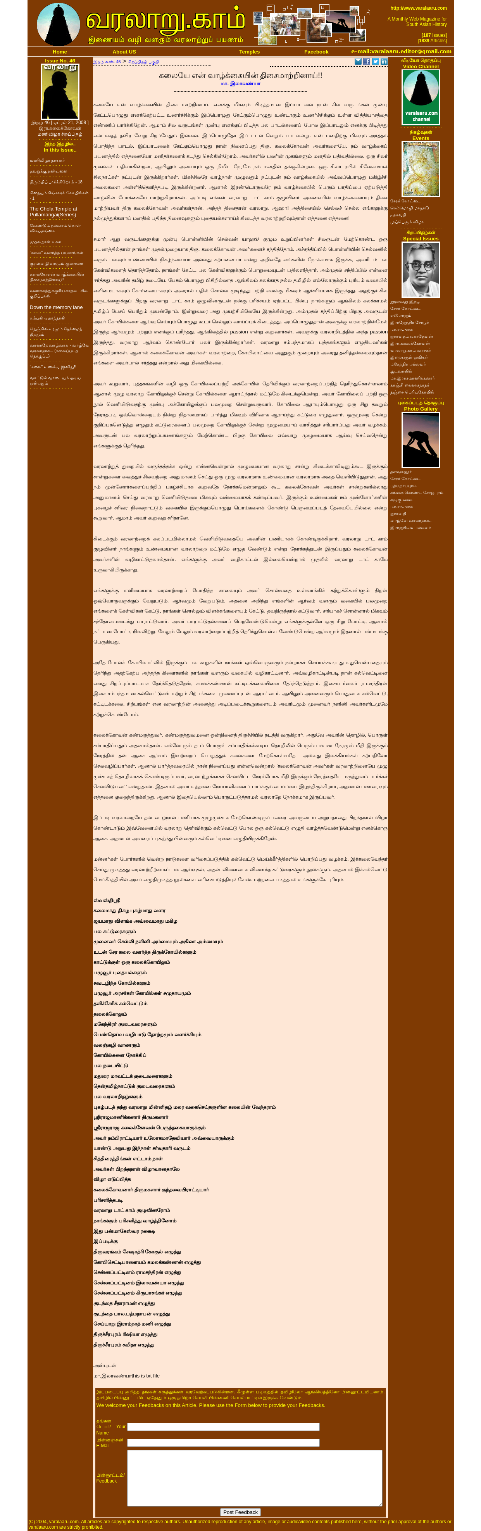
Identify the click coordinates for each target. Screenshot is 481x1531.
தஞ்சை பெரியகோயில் (412, 392)
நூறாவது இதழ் (405, 301)
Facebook (316, 52)
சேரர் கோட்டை (405, 200)
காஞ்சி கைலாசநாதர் (409, 385)
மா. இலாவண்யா (240, 83)
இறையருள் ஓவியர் (409, 357)
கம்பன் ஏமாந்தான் (48, 318)
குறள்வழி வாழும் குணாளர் (57, 263)
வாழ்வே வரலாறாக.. (410, 520)
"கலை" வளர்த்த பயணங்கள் (57, 252)
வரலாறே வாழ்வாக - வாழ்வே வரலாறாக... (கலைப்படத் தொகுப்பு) (60, 350)
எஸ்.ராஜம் (400, 315)
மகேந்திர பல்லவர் (408, 364)
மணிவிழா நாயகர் (47, 160)
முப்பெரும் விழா (407, 221)
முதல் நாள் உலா (46, 241)
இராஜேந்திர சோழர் (409, 322)
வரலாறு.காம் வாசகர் (410, 350)
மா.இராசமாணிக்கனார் (412, 378)
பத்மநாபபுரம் (403, 485)
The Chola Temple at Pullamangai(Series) (54, 211)
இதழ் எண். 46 (107, 61)
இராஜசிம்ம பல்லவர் (410, 527)
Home (60, 52)
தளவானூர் (401, 471)
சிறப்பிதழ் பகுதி (143, 61)
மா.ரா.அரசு (401, 329)
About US (124, 52)
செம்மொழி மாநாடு (409, 207)
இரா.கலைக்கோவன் (410, 343)
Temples (249, 52)
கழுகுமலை (401, 499)
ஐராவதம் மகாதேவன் (411, 336)
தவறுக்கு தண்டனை (49, 171)
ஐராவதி (398, 214)
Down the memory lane (56, 307)
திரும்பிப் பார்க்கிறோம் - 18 (56, 182)
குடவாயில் (401, 371)
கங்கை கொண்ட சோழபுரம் (416, 492)
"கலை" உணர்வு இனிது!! (53, 366)
